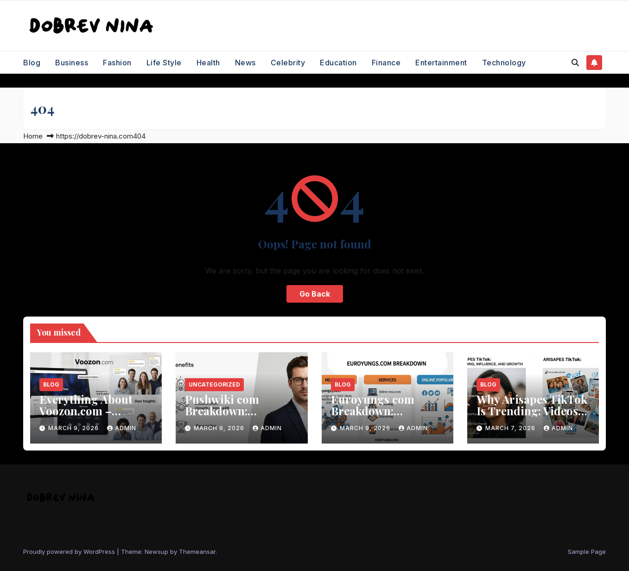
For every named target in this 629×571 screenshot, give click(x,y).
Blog (31, 62)
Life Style (164, 62)
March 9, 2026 (74, 428)
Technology (504, 62)
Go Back (314, 293)
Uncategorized (214, 384)
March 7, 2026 (511, 428)
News (245, 62)
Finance (386, 62)
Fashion (117, 62)
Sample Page (587, 551)
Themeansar (197, 551)
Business (71, 62)
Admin (121, 428)
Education (338, 62)
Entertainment (441, 62)
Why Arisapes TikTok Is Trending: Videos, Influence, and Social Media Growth (532, 416)
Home (33, 136)
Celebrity (288, 62)
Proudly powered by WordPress (70, 551)
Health (208, 62)
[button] (575, 62)
